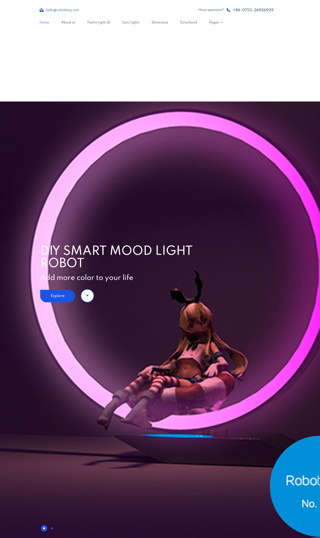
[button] (44, 528)
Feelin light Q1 (98, 22)
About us (68, 22)
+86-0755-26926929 (253, 10)
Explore (58, 296)
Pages (214, 22)
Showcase (159, 22)
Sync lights (130, 22)
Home (44, 22)
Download (188, 22)
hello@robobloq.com (62, 10)
